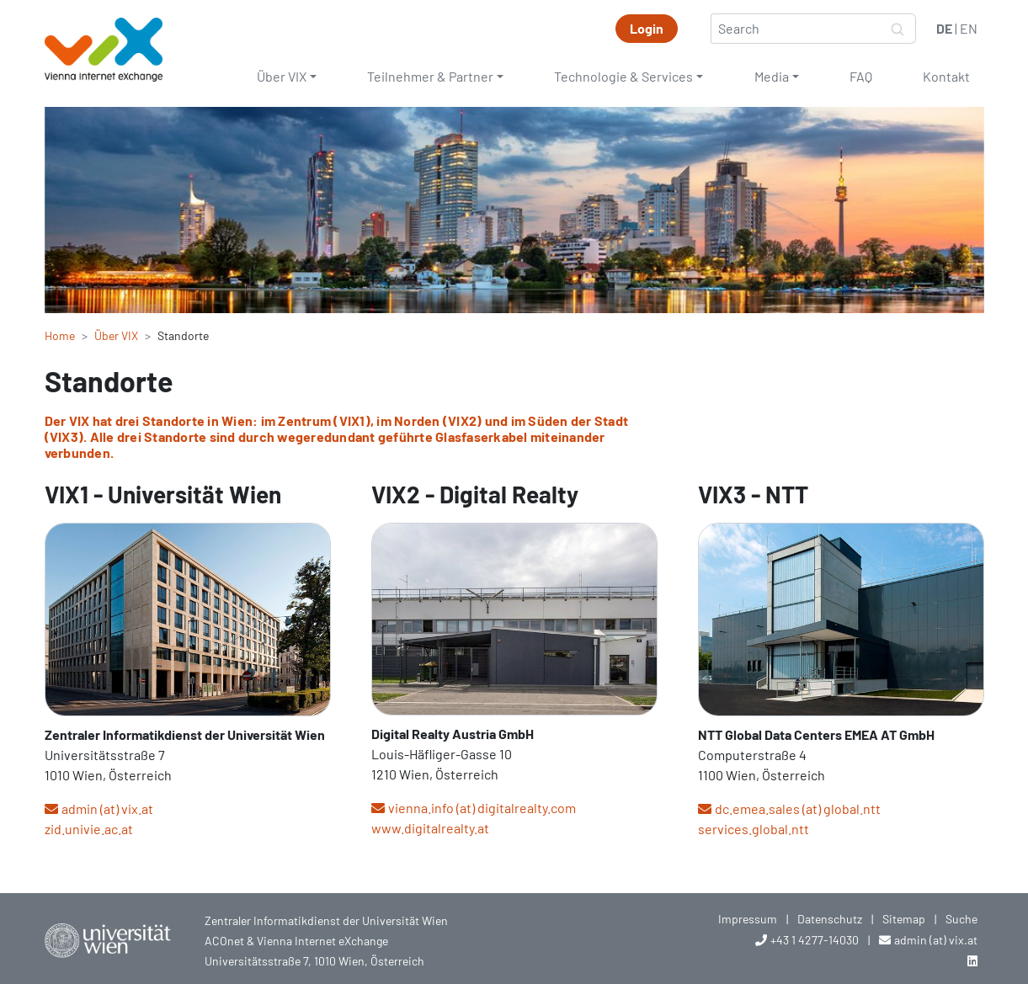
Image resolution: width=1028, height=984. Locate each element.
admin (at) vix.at (107, 808)
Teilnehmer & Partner (430, 76)
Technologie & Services (623, 76)
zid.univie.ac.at (89, 829)
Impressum (747, 919)
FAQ (861, 76)
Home (60, 335)
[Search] (796, 28)
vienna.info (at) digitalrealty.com (482, 808)
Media (771, 76)
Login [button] (646, 28)
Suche (961, 919)
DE (944, 28)
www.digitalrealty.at (430, 828)
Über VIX (281, 76)
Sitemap (903, 919)
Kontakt (946, 76)
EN (968, 28)
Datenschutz (829, 919)
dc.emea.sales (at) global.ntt (798, 808)
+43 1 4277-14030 (814, 940)
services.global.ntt (753, 829)
